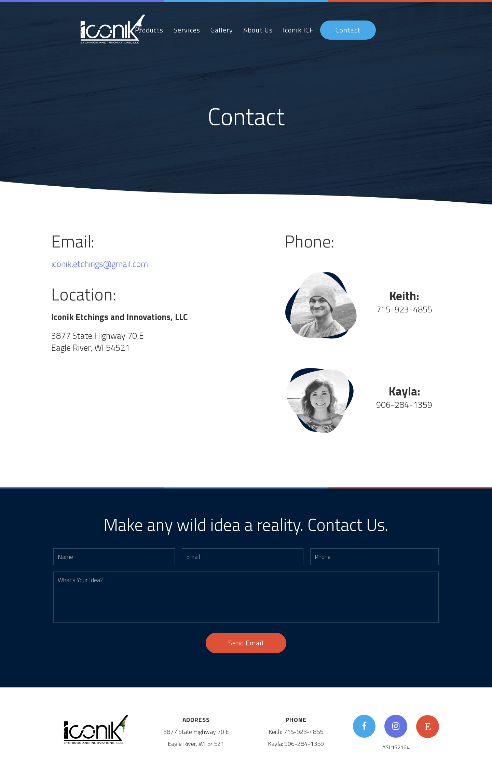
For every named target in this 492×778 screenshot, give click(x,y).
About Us (258, 30)
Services (187, 30)
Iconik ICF (298, 30)
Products (149, 30)
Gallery (221, 30)
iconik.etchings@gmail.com (99, 263)
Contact (348, 30)
